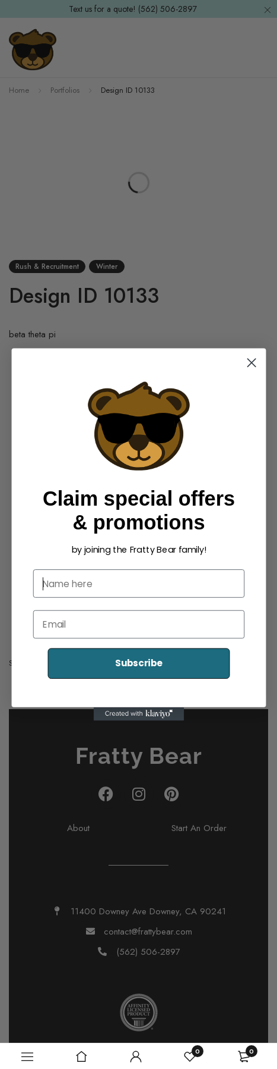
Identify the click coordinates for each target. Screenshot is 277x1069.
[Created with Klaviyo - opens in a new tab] (138, 714)
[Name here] (138, 583)
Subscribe (138, 663)
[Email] (138, 624)
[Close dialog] (251, 362)
